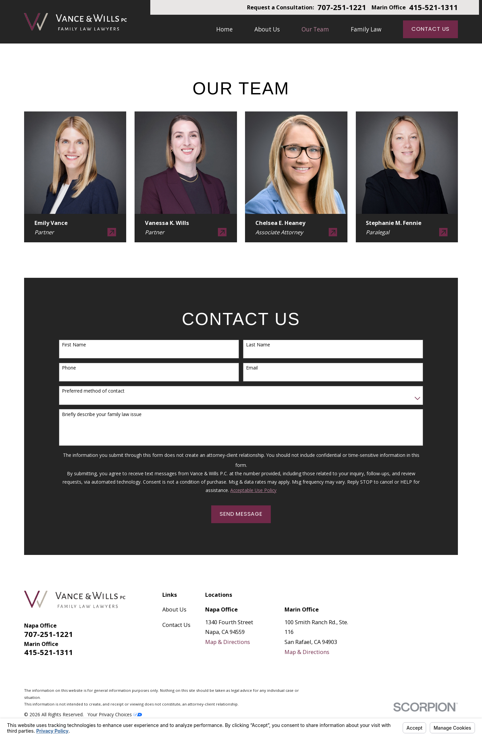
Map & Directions (227, 642)
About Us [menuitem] (267, 29)
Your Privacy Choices (115, 714)
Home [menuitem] (224, 29)
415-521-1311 (433, 7)
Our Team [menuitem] (315, 29)
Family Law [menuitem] (366, 29)
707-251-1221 (341, 7)
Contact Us (430, 29)
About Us (174, 609)
